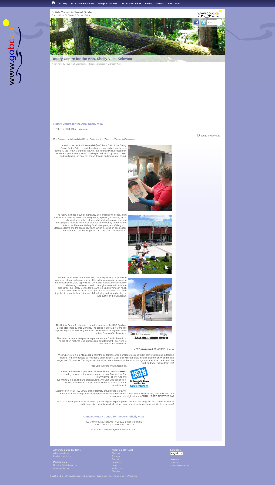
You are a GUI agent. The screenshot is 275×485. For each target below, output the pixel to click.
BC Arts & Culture (132, 3)
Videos (160, 3)
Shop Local (173, 3)
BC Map (63, 3)
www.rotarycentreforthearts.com (120, 429)
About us (116, 453)
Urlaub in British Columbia (65, 465)
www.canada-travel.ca (63, 468)
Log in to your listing (62, 456)
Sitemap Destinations (179, 465)
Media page (117, 468)
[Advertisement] (137, 92)
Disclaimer (116, 471)
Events (149, 3)
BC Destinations (79, 64)
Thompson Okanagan (96, 64)
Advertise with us (61, 453)
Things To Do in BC (108, 3)
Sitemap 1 (174, 462)
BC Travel (66, 64)
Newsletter (116, 462)
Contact (115, 459)
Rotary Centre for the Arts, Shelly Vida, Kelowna (92, 59)
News (114, 465)
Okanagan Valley (114, 64)
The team (116, 456)
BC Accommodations (82, 3)
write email (83, 129)
